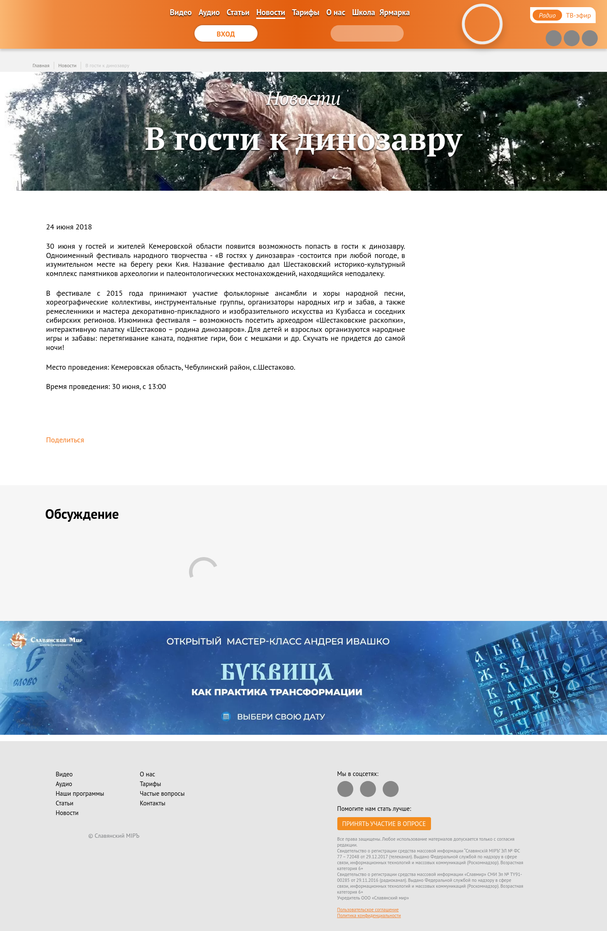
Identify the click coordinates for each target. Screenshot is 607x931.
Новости (270, 12)
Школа (363, 12)
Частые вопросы (162, 793)
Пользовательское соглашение (368, 910)
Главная (41, 65)
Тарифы (305, 12)
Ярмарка (394, 12)
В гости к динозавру (107, 65)
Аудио (209, 12)
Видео (181, 12)
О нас (335, 12)
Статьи (238, 12)
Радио (547, 15)
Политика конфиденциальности (369, 915)
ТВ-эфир (578, 15)
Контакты (153, 803)
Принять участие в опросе (384, 824)
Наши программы (80, 793)
